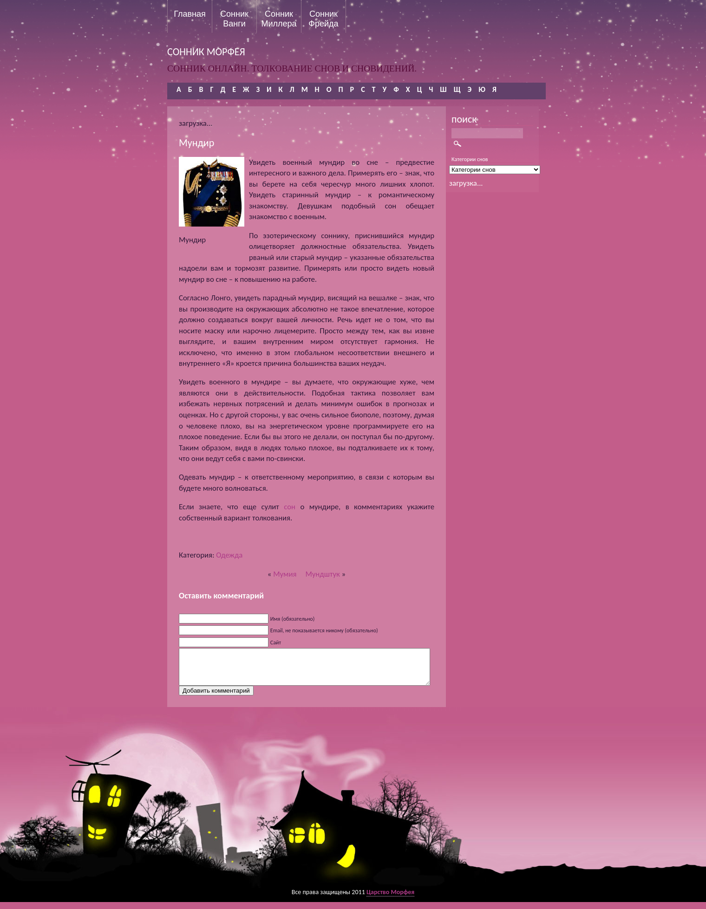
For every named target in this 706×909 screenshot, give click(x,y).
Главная (190, 14)
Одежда (229, 555)
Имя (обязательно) (292, 619)
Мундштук (322, 574)
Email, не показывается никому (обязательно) (324, 630)
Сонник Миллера (278, 18)
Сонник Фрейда (323, 18)
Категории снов (469, 159)
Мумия (284, 574)
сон (289, 507)
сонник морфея (206, 51)
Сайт (275, 642)
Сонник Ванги (234, 18)
